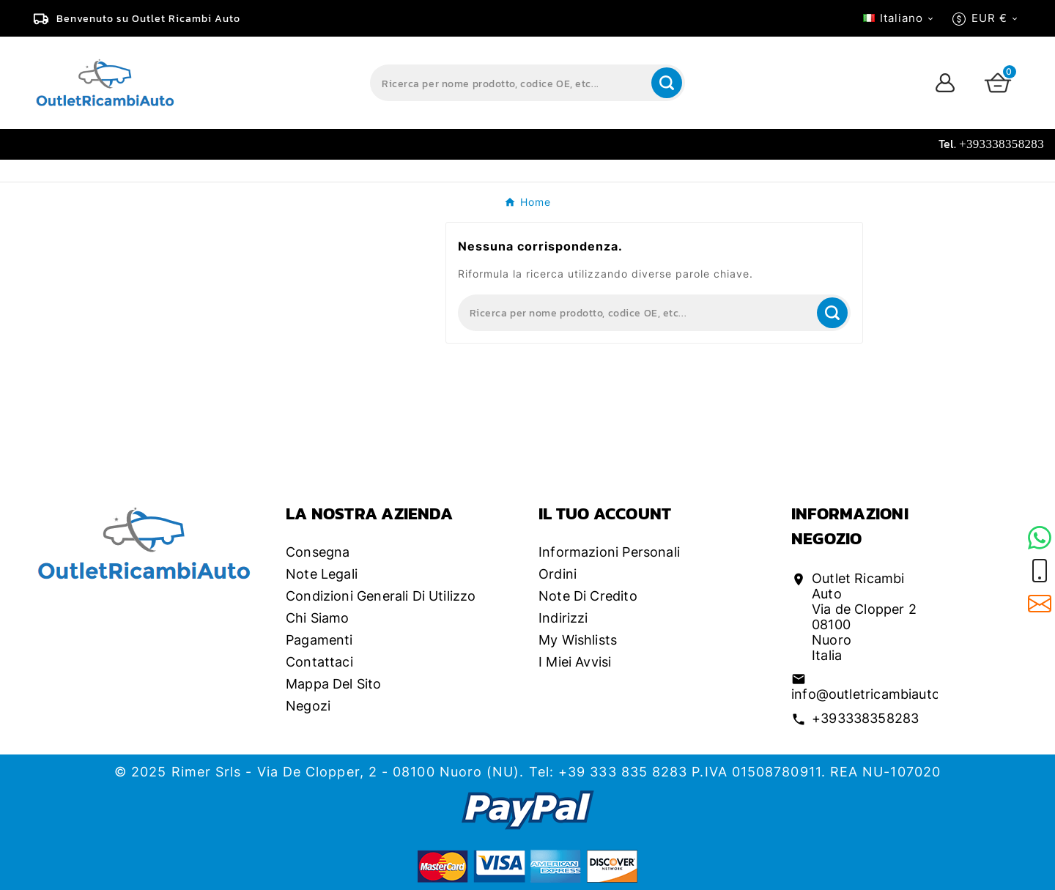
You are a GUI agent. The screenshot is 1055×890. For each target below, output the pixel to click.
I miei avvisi (574, 662)
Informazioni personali (609, 552)
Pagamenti (319, 640)
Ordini (557, 574)
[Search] (509, 82)
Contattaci (319, 662)
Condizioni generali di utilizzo (381, 596)
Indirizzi (563, 618)
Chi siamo (317, 618)
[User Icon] (945, 82)
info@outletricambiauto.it (871, 694)
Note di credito (587, 596)
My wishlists (577, 640)
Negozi (308, 705)
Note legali (322, 574)
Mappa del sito (334, 683)
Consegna (317, 552)
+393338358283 (865, 718)
